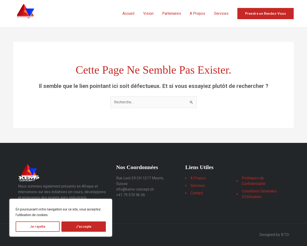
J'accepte (84, 226)
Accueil (134, 13)
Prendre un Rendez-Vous (265, 13)
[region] (60, 218)
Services (221, 13)
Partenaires (174, 13)
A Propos (199, 13)
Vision (152, 13)
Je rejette (37, 226)
